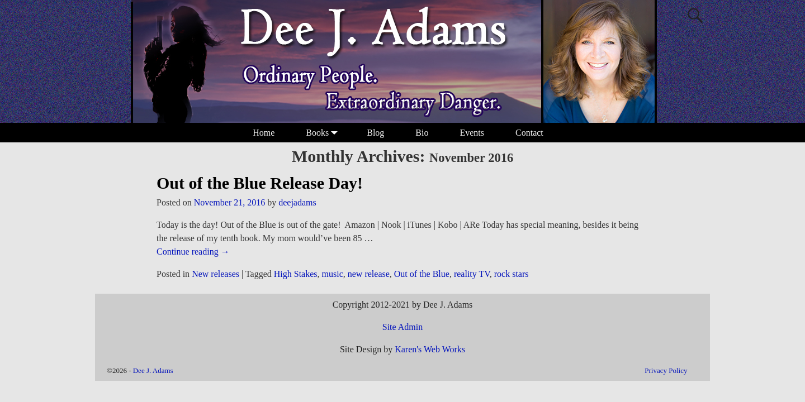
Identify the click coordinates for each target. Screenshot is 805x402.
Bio (421, 132)
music (332, 274)
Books (324, 132)
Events (472, 132)
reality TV (472, 274)
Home (263, 132)
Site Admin (402, 327)
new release (369, 274)
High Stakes (296, 274)
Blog (375, 132)
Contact (529, 132)
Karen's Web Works (430, 349)
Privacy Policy (666, 370)
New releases (215, 274)
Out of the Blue (421, 274)
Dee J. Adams (153, 370)
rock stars (511, 274)
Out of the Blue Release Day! (260, 183)
